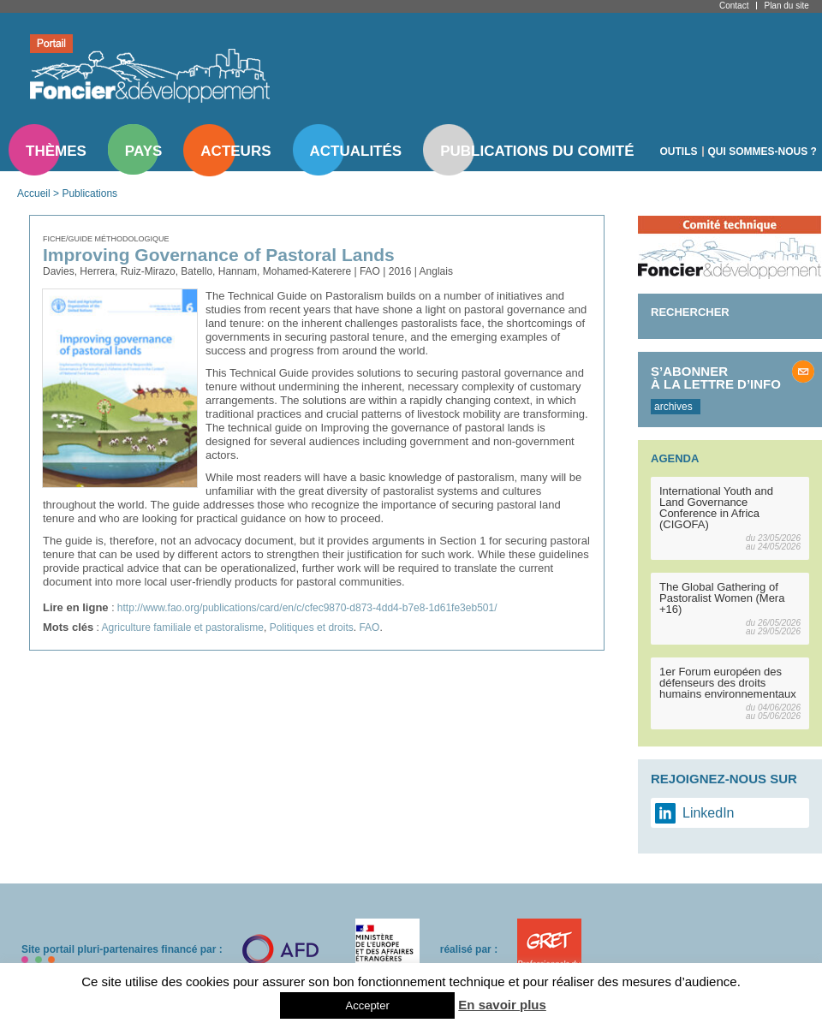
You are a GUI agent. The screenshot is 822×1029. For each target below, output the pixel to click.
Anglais (436, 271)
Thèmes (56, 151)
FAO (369, 627)
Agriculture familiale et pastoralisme (183, 627)
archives (673, 407)
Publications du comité (537, 151)
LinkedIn (708, 813)
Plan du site (786, 5)
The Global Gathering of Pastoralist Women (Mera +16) (721, 598)
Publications (89, 193)
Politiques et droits (312, 627)
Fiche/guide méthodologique (106, 239)
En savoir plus (502, 1004)
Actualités (356, 151)
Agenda (675, 458)
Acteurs (235, 151)
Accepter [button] (367, 1005)
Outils (679, 152)
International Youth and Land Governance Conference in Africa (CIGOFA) (716, 508)
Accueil (34, 193)
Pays (143, 151)
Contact (733, 5)
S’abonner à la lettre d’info (716, 377)
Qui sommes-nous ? (762, 152)
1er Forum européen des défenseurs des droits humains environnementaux (727, 682)
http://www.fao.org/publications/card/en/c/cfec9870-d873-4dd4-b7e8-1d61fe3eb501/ (307, 608)
